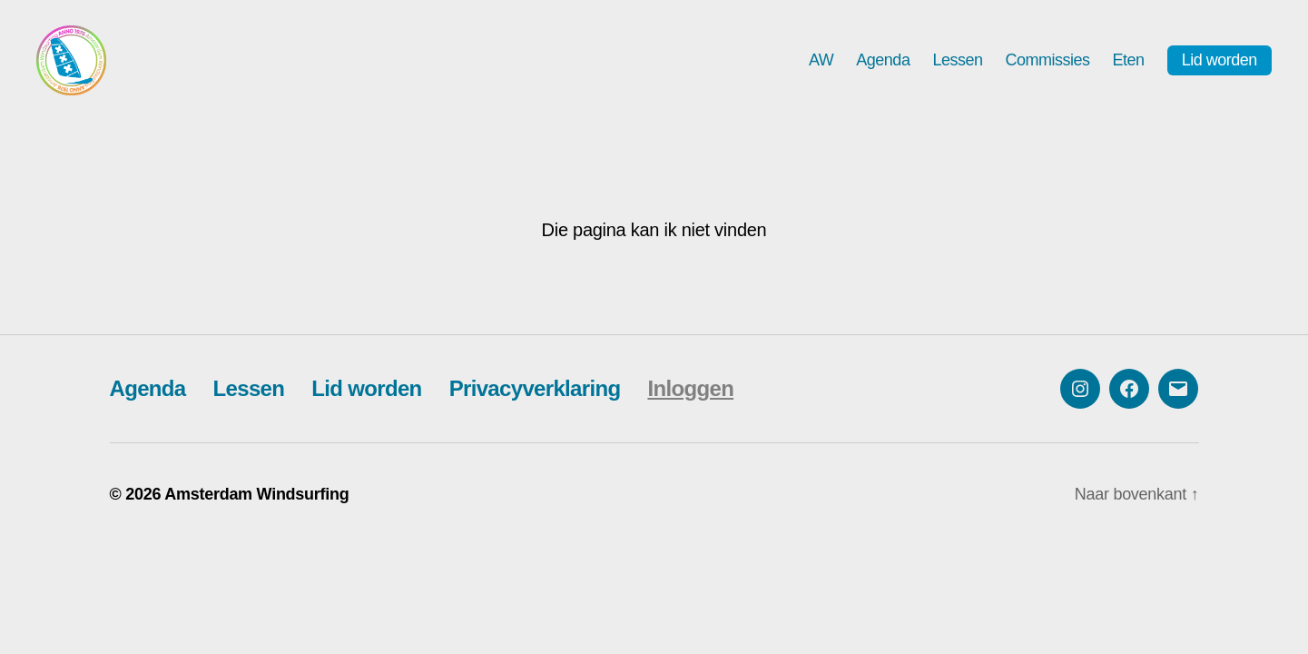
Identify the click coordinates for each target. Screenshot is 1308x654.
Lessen (957, 65)
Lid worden (1219, 66)
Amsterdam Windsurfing (256, 506)
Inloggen (690, 400)
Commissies (1047, 65)
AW (821, 65)
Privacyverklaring (535, 400)
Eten (1129, 65)
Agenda (883, 65)
